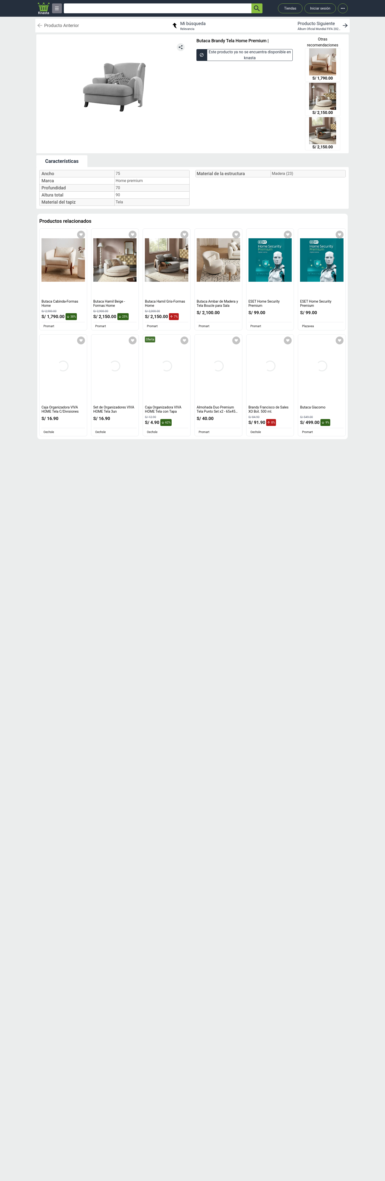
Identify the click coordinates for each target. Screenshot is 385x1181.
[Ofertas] (157, 8)
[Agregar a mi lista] (81, 235)
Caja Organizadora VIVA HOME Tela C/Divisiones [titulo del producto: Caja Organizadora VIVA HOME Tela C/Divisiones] (60, 409)
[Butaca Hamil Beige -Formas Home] (322, 100)
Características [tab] (62, 161)
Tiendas (290, 8)
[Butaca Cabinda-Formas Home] (322, 65)
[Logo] (43, 8)
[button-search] (256, 8)
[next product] (324, 25)
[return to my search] (188, 25)
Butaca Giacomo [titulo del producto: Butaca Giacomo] (312, 407)
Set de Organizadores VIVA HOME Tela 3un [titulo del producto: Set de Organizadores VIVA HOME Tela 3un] (113, 409)
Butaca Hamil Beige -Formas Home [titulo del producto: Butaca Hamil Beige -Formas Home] (109, 303)
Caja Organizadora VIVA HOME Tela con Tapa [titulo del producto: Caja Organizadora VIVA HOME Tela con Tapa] (163, 409)
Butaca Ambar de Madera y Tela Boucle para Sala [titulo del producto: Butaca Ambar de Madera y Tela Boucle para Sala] (217, 303)
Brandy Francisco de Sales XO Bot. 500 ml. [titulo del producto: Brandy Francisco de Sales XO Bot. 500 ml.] (268, 409)
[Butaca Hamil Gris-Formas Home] (322, 134)
